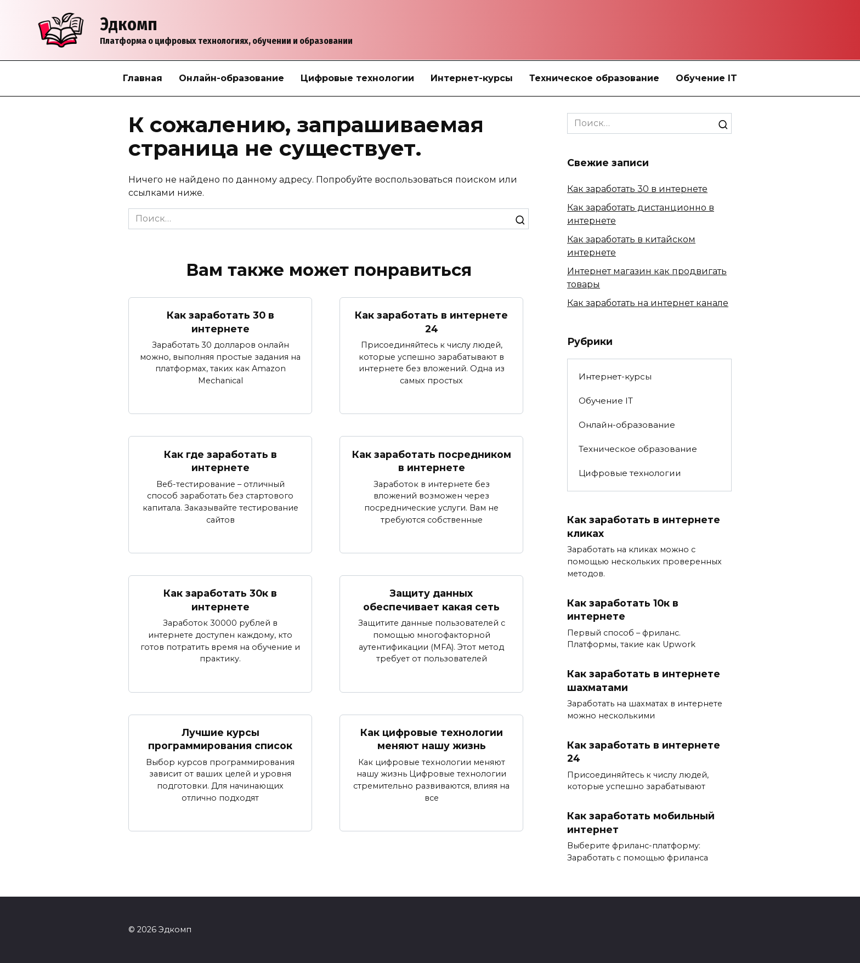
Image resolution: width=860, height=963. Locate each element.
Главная (142, 78)
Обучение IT (706, 78)
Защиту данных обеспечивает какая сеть (431, 600)
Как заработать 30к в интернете (220, 600)
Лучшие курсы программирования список (220, 739)
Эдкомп (128, 24)
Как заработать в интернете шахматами (643, 680)
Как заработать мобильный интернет (641, 822)
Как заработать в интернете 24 (431, 322)
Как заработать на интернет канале (647, 303)
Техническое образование (594, 78)
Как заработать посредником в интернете (431, 460)
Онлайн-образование (231, 78)
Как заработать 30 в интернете (220, 322)
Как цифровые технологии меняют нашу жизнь (431, 739)
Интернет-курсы (472, 78)
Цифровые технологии (357, 78)
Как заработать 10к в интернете (622, 609)
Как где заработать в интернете (220, 460)
